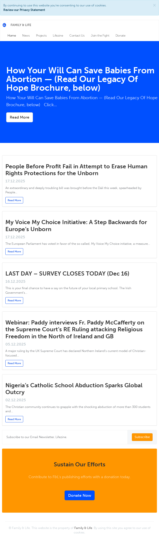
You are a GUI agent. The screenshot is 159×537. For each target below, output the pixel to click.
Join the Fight (100, 35)
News (26, 35)
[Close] (154, 5)
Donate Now (79, 495)
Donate (120, 35)
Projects (41, 35)
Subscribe (142, 437)
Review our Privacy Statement (24, 10)
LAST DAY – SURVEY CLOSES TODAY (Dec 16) (68, 273)
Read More (19, 117)
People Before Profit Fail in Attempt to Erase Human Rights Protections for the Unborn (76, 170)
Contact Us (77, 35)
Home (11, 35)
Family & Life (83, 528)
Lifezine (58, 35)
